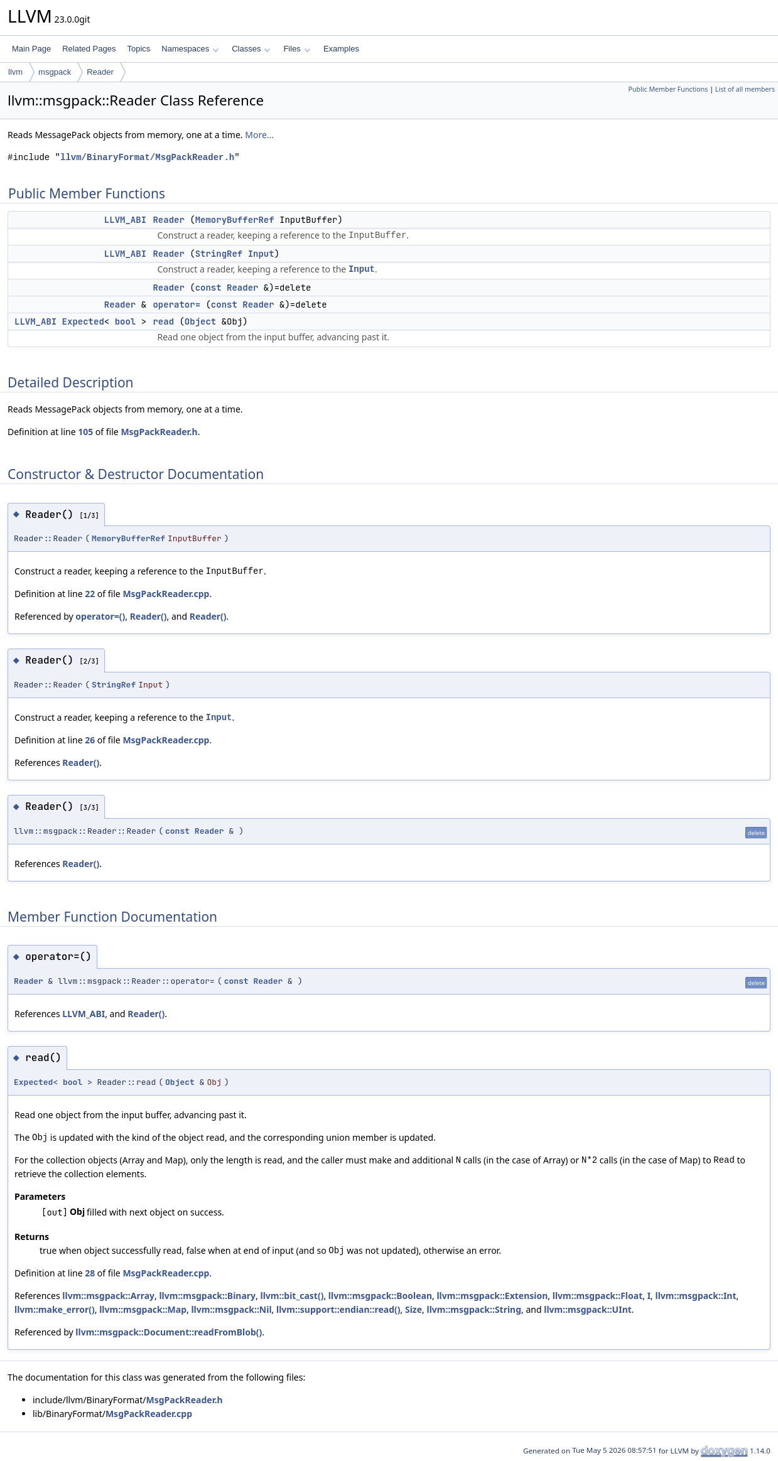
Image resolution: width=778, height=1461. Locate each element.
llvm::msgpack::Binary (207, 1296)
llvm (15, 72)
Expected (83, 321)
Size (413, 1309)
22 (90, 594)
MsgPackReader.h (159, 432)
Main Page (31, 48)
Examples (341, 48)
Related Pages (89, 48)
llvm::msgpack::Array (108, 1296)
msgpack (54, 72)
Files (296, 48)
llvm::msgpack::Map (142, 1309)
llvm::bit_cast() (291, 1296)
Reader (100, 72)
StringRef (219, 253)
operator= (176, 304)
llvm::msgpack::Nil (231, 1309)
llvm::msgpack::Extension (492, 1296)
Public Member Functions (668, 89)
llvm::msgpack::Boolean (380, 1296)
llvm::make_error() (54, 1309)
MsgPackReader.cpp (165, 594)
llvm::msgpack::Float (597, 1296)
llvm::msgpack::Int (696, 1296)
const (208, 287)
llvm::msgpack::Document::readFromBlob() (168, 1332)
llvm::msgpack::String (474, 1309)
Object (200, 321)
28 (90, 1273)
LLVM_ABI (125, 219)
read (163, 321)
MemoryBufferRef (234, 219)
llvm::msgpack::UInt (588, 1309)
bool (125, 321)
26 (90, 740)
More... (259, 135)
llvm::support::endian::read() (338, 1309)
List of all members (745, 89)
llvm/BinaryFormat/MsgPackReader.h (147, 157)
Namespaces (190, 48)
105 (85, 432)
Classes (251, 48)
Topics (138, 48)
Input (261, 253)
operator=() (100, 616)
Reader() (148, 616)
